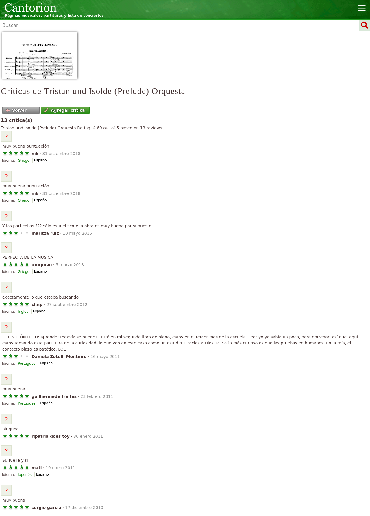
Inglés (23, 312)
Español (41, 160)
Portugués (26, 364)
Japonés (25, 475)
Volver (16, 110)
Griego (23, 161)
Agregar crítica (64, 110)
